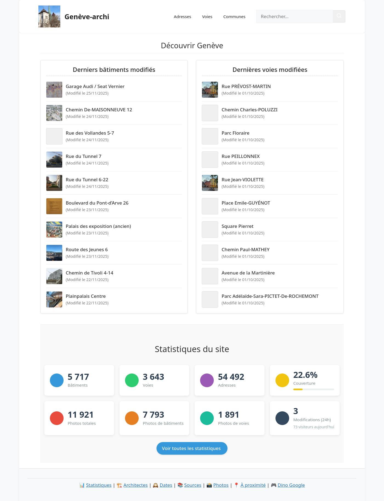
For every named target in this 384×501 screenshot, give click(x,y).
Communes (234, 16)
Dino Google (291, 485)
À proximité (253, 485)
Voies (207, 16)
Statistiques (99, 485)
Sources (192, 485)
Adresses (182, 16)
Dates (166, 485)
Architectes (136, 485)
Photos (221, 485)
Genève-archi (86, 16)
